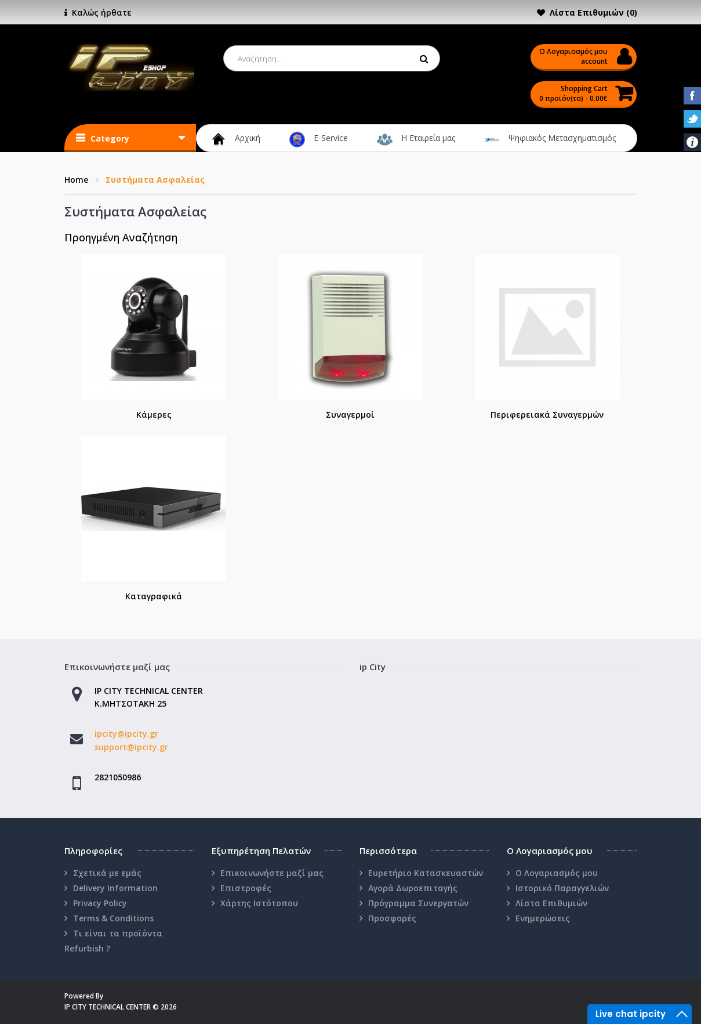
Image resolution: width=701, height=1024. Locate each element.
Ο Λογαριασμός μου (556, 872)
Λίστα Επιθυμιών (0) (593, 12)
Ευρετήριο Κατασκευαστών (425, 872)
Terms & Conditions (113, 918)
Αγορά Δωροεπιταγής (412, 887)
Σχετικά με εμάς (107, 872)
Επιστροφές (245, 887)
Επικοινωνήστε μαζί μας (272, 872)
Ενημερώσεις (542, 918)
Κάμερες (154, 414)
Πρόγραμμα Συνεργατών (418, 903)
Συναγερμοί (350, 414)
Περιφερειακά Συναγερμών (547, 414)
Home (76, 179)
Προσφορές (392, 918)
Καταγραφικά (153, 596)
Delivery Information (115, 887)
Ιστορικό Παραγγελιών (562, 887)
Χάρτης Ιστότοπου (259, 903)
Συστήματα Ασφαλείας (155, 179)
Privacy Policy (100, 903)
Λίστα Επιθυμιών (551, 903)
